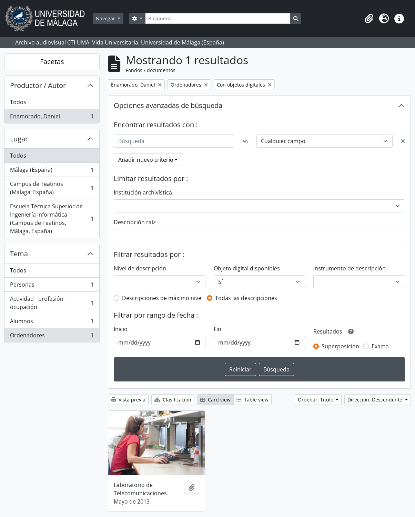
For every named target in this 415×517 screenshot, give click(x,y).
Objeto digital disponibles (247, 268)
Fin (217, 329)
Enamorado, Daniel (52, 117)
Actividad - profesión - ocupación (52, 303)
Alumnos (52, 322)
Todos (18, 102)
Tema (19, 253)
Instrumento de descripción (349, 268)
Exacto (380, 346)
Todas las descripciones (246, 298)
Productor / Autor (38, 85)
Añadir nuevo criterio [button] (145, 159)
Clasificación (172, 399)
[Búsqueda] (218, 18)
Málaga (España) (52, 171)
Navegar (106, 18)
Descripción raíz (135, 222)
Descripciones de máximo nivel (162, 298)
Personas (52, 286)
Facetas (52, 61)
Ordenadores (52, 336)
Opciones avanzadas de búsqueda (168, 105)
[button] (368, 18)
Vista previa (128, 399)
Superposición (340, 346)
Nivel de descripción (140, 268)
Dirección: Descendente (375, 399)
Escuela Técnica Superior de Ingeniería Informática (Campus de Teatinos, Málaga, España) (52, 218)
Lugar (19, 138)
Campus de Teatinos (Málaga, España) (52, 188)
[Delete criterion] (403, 141)
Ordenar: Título (316, 399)
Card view (215, 399)
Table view (252, 399)
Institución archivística (143, 192)
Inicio (121, 329)
